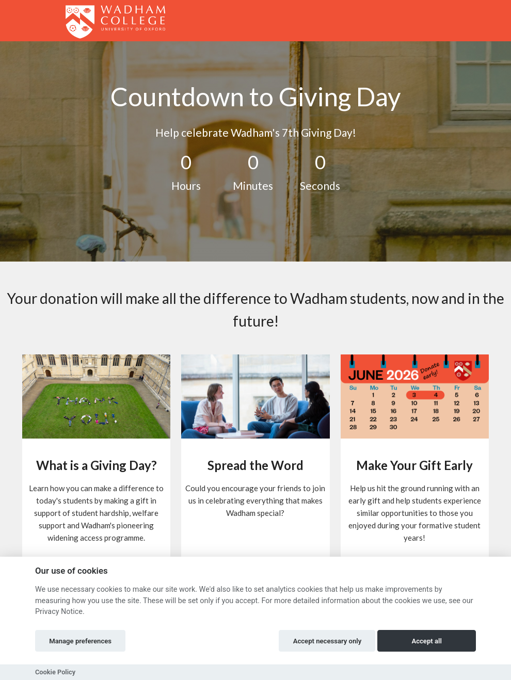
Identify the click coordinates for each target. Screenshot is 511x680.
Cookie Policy (55, 672)
